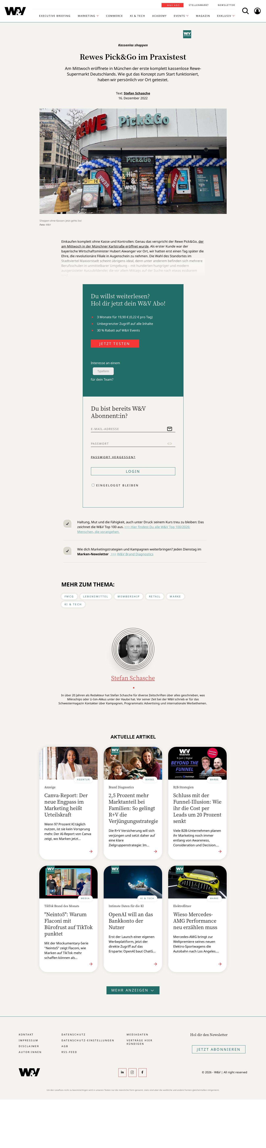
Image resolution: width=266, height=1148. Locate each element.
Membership (129, 596)
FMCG (69, 596)
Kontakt (26, 1034)
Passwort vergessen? (113, 457)
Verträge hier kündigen (139, 1042)
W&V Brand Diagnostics (135, 554)
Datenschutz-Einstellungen (88, 1040)
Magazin (203, 16)
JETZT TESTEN (114, 343)
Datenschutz (74, 1034)
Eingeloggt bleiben (117, 485)
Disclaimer (29, 1046)
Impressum (28, 1040)
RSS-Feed (69, 1052)
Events (179, 16)
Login (133, 471)
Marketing (86, 16)
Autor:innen (30, 1052)
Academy (159, 16)
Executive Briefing (55, 16)
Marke (175, 596)
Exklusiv (224, 16)
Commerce (114, 16)
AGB (65, 1046)
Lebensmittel (95, 596)
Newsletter (226, 5)
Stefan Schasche (137, 93)
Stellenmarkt (199, 5)
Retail (155, 596)
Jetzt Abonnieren (219, 1049)
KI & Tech (137, 16)
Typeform (103, 371)
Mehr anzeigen (133, 990)
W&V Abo (173, 5)
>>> (113, 554)
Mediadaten (137, 1034)
